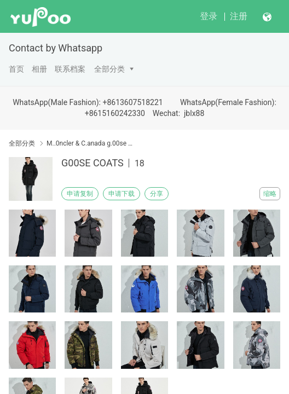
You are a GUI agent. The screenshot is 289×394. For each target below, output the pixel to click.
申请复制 (80, 194)
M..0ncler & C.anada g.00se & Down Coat (91, 143)
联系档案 (70, 69)
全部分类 (109, 69)
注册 (238, 16)
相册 (39, 69)
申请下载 (121, 194)
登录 (208, 16)
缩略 (269, 194)
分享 (156, 194)
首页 (16, 69)
